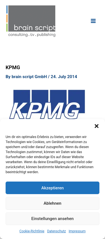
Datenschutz (56, 231)
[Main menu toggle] (93, 21)
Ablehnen (52, 203)
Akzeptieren (52, 187)
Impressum (77, 231)
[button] (96, 126)
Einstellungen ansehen (52, 218)
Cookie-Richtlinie (31, 231)
